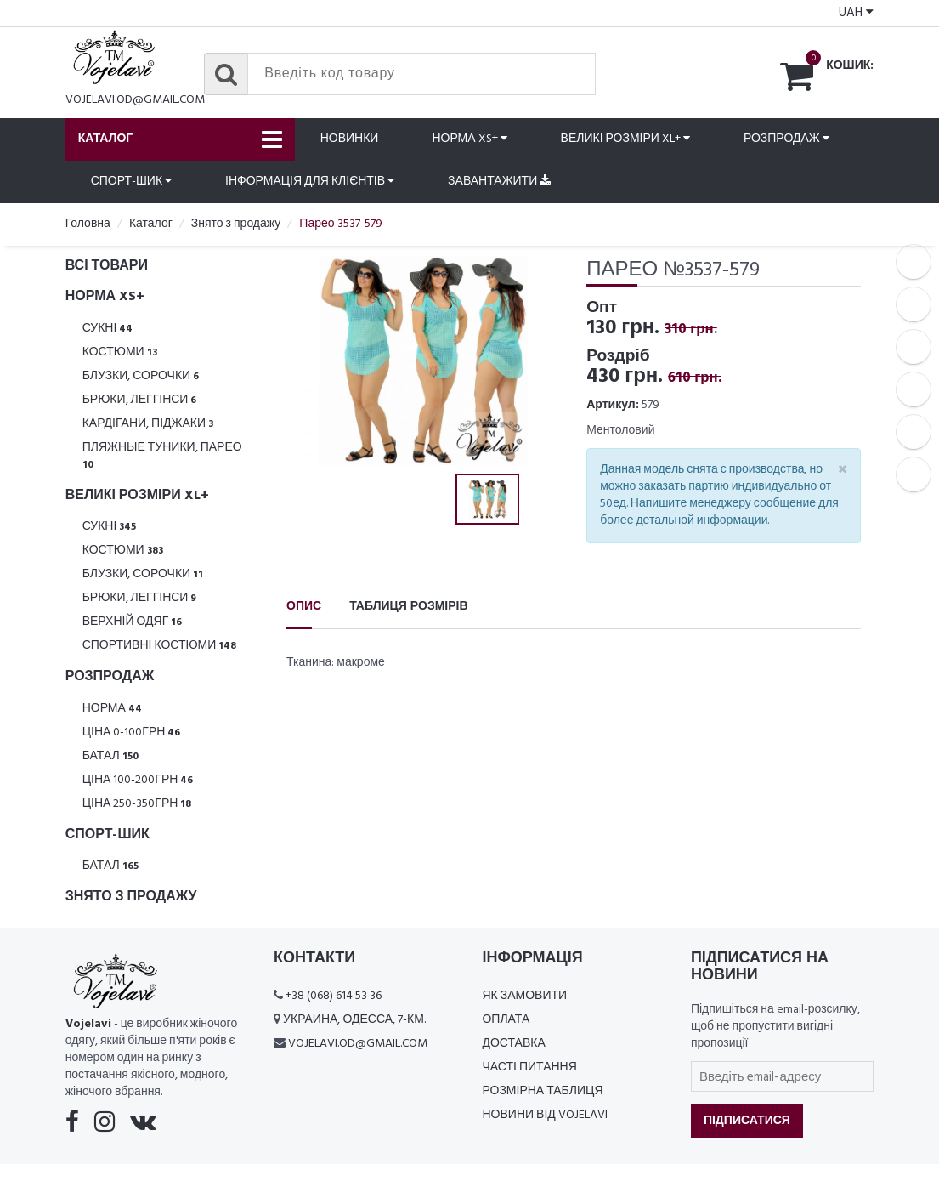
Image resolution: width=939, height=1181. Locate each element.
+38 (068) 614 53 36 (334, 996)
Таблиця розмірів (408, 606)
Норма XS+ (469, 139)
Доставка (513, 1043)
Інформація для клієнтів (309, 181)
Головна (87, 224)
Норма (112, 708)
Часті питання (529, 1067)
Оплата (505, 1020)
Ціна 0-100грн (131, 732)
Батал (110, 756)
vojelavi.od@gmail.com (135, 100)
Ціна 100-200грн (138, 780)
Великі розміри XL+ (625, 139)
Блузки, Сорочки (141, 376)
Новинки (349, 139)
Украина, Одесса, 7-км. (354, 1020)
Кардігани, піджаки (147, 424)
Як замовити (524, 996)
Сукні (107, 328)
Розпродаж (786, 139)
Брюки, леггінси (139, 400)
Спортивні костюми (159, 646)
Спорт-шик (131, 181)
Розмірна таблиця (542, 1091)
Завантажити (499, 181)
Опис (303, 606)
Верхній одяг (132, 622)
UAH (856, 13)
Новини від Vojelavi (544, 1115)
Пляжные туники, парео (162, 455)
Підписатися (747, 1121)
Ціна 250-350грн (137, 804)
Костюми (119, 352)
